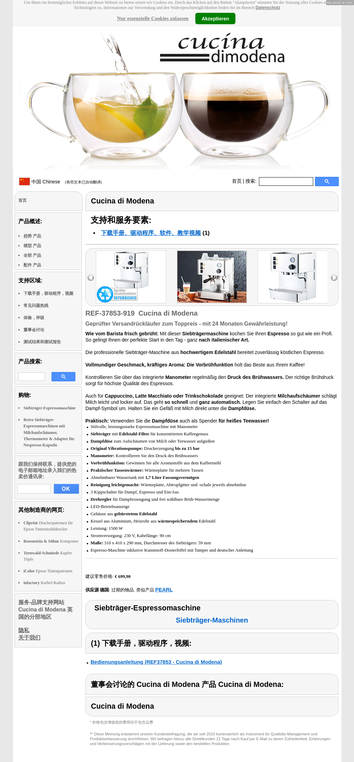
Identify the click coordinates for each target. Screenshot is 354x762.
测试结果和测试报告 (42, 341)
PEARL (164, 589)
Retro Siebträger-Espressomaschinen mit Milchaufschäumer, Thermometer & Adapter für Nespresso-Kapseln (49, 432)
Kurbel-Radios (44, 582)
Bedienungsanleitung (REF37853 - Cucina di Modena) (156, 662)
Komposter (51, 541)
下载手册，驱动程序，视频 (48, 293)
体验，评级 (34, 317)
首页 (237, 181)
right (334, 277)
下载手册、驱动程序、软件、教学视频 (151, 233)
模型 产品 (32, 245)
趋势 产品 (32, 236)
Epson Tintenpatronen (48, 571)
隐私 (23, 630)
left (90, 277)
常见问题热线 (36, 305)
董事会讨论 (34, 329)
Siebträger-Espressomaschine (50, 408)
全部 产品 (32, 255)
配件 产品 (32, 265)
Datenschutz (267, 7)
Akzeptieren (215, 18)
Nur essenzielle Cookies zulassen (152, 18)
